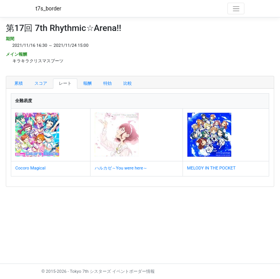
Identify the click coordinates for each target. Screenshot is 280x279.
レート (65, 83)
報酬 (87, 83)
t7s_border (48, 8)
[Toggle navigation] (235, 8)
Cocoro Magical (30, 168)
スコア (40, 83)
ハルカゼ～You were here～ (121, 168)
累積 (18, 83)
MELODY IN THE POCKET (211, 168)
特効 (107, 83)
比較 (127, 83)
